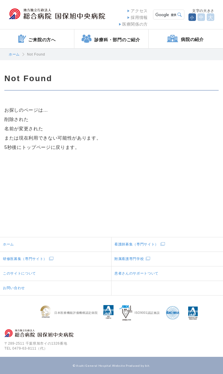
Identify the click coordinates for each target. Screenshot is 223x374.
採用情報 (139, 17)
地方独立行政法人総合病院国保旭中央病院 (57, 13)
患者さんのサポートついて (136, 273)
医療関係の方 (135, 24)
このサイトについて (19, 273)
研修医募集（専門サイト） (25, 259)
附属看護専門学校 (129, 259)
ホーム (14, 54)
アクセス (139, 10)
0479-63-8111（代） (30, 348)
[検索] (164, 14)
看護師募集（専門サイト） (136, 244)
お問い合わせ (14, 288)
